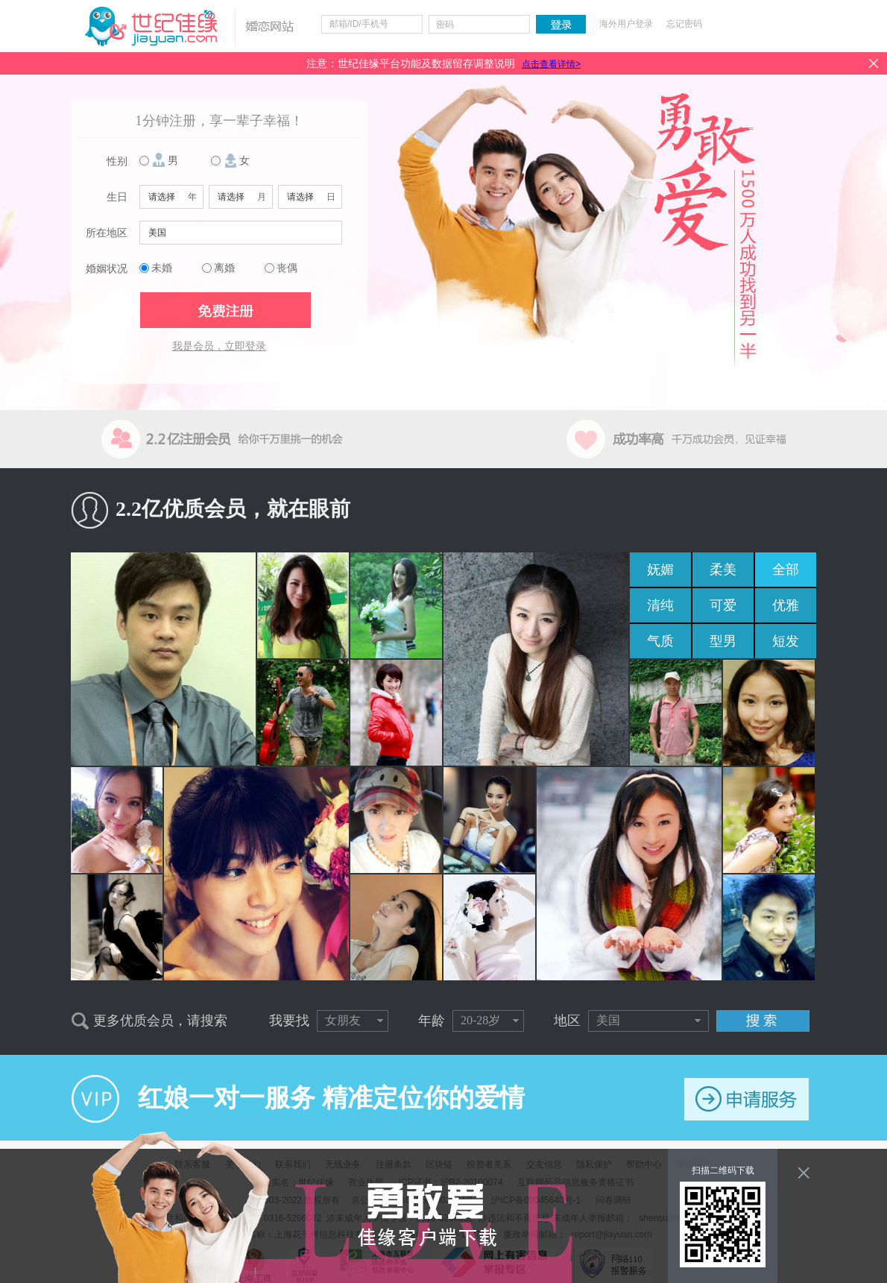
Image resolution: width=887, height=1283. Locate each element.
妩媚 (660, 569)
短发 (785, 641)
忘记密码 (684, 24)
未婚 (161, 268)
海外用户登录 (626, 24)
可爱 (723, 605)
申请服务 (746, 1099)
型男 (723, 641)
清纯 (660, 605)
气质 (660, 641)
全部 (785, 569)
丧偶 (287, 268)
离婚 (224, 268)
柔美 (723, 569)
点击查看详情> (551, 64)
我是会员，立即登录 (219, 346)
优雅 (785, 605)
